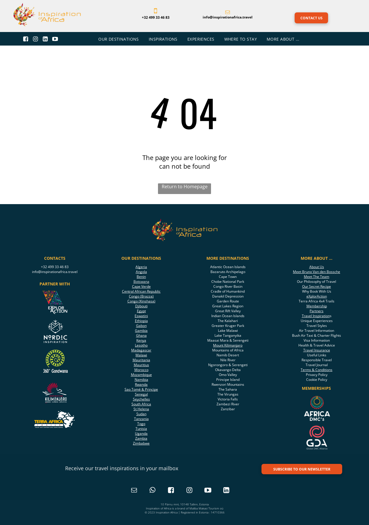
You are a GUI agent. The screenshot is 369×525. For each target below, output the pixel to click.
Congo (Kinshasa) (141, 301)
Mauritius (141, 364)
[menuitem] (119, 39)
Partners (316, 310)
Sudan (141, 413)
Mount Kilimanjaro (227, 345)
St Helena (141, 409)
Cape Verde (141, 286)
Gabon (141, 325)
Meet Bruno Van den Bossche (316, 271)
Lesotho (141, 345)
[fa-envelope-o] (227, 13)
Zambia (141, 438)
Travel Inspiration (316, 315)
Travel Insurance (316, 350)
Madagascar (141, 350)
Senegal (141, 394)
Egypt (141, 310)
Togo (141, 423)
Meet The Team (316, 276)
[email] (134, 491)
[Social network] (25, 39)
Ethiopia (141, 320)
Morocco (141, 369)
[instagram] (189, 491)
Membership (316, 306)
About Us (316, 266)
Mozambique (141, 374)
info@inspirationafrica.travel (55, 271)
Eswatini (141, 315)
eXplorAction (316, 296)
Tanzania (141, 418)
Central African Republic (141, 291)
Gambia (141, 330)
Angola (141, 271)
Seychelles (141, 399)
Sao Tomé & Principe (141, 389)
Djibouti (141, 306)
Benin (141, 276)
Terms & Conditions (316, 369)
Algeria (141, 266)
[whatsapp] (152, 491)
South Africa (141, 404)
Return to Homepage (185, 186)
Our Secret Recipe (316, 286)
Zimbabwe (141, 443)
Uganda (141, 433)
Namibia (141, 379)
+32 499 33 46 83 (55, 266)
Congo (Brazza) (141, 296)
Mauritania (141, 359)
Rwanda (141, 384)
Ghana (141, 335)
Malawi (141, 355)
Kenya (141, 340)
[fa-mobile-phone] (155, 13)
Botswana (141, 281)
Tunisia (141, 428)
